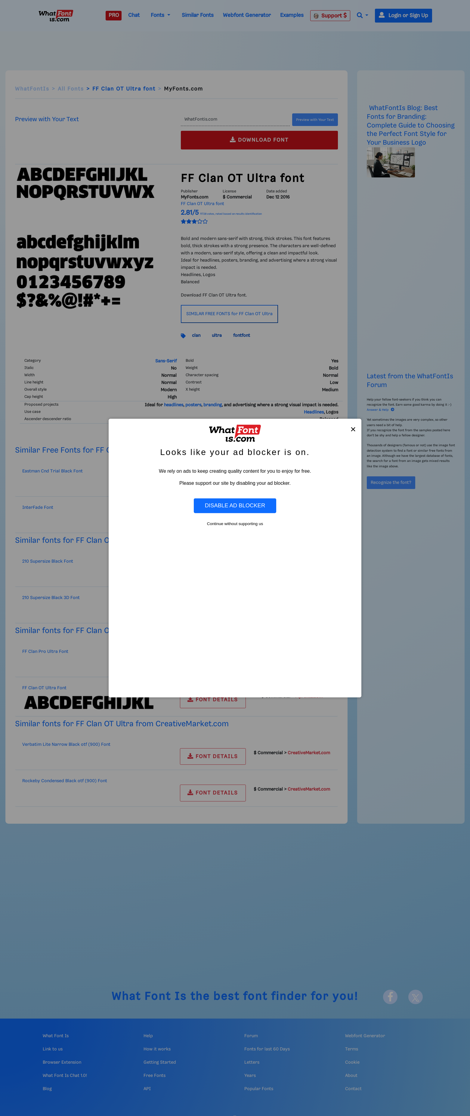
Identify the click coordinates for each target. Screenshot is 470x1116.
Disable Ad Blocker (235, 506)
